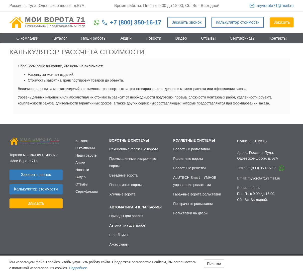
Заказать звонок (187, 22)
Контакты (278, 38)
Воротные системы (129, 140)
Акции (126, 38)
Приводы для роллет (126, 216)
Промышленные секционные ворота (132, 162)
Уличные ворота (122, 194)
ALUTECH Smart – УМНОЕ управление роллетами (194, 181)
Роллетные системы (194, 140)
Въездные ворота (123, 175)
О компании (27, 38)
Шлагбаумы (118, 235)
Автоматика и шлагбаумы (135, 207)
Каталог (60, 38)
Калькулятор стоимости (237, 22)
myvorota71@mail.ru (275, 5)
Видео (181, 38)
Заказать (281, 22)
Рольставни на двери (190, 213)
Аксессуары (118, 244)
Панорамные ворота (125, 185)
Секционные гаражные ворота (133, 149)
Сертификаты (242, 38)
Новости (153, 38)
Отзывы (208, 38)
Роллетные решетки (189, 168)
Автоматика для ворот (127, 225)
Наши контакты (252, 141)
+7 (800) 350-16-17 (135, 22)
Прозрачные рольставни (193, 204)
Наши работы (93, 38)
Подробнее (78, 268)
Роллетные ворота (188, 159)
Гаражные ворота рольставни (197, 194)
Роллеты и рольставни (191, 149)
